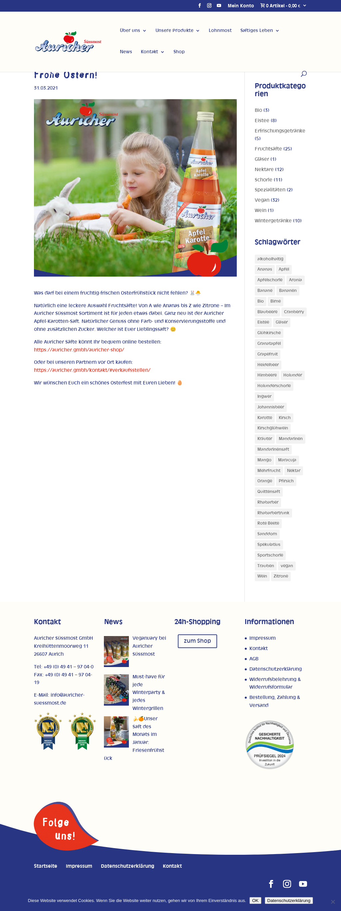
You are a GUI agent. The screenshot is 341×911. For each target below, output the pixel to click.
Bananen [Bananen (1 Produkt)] (288, 291)
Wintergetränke (273, 221)
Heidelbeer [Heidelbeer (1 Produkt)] (268, 365)
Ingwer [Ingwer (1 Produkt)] (264, 396)
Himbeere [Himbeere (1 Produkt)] (267, 375)
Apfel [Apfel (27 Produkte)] (284, 269)
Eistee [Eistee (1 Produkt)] (263, 322)
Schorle (263, 180)
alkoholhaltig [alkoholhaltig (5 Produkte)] (270, 259)
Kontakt (149, 52)
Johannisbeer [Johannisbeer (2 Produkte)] (270, 407)
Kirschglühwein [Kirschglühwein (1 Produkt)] (272, 428)
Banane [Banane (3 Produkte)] (264, 291)
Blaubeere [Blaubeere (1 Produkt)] (267, 312)
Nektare (264, 169)
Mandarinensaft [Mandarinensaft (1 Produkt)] (273, 449)
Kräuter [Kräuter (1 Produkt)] (264, 439)
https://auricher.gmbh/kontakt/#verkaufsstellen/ (92, 370)
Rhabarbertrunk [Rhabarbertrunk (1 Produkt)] (273, 513)
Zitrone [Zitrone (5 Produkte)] (281, 576)
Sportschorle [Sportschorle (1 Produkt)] (270, 555)
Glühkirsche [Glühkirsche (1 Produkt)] (269, 333)
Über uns (130, 31)
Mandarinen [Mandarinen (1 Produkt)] (291, 439)
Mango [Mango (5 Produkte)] (264, 460)
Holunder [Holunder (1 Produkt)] (292, 375)
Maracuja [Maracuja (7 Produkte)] (287, 460)
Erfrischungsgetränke (280, 131)
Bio (258, 110)
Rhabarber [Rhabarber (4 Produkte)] (267, 502)
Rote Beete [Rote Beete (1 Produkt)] (268, 523)
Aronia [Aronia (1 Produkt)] (295, 280)
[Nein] (332, 901)
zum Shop (197, 641)
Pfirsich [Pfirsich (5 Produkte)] (286, 481)
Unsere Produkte (174, 31)
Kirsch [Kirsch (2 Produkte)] (285, 418)
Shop (179, 52)
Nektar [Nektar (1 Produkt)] (293, 471)
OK (255, 900)
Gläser (262, 159)
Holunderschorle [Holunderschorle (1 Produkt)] (274, 386)
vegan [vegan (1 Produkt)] (287, 566)
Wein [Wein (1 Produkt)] (262, 576)
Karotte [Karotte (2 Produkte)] (264, 418)
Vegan (262, 200)
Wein (260, 210)
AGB (253, 659)
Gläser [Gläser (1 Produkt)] (282, 322)
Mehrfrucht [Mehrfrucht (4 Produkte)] (268, 471)
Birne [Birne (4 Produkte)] (275, 301)
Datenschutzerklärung (275, 669)
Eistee (262, 120)
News (126, 52)
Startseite (45, 866)
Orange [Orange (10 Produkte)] (264, 481)
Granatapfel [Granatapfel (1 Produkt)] (269, 343)
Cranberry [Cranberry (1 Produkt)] (294, 312)
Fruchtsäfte (268, 149)
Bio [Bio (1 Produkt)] (260, 301)
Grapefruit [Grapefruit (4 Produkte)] (267, 354)
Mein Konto (241, 6)
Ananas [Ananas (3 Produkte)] (264, 269)
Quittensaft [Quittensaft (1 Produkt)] (268, 492)
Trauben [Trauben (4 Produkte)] (265, 566)
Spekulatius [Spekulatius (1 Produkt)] (268, 545)
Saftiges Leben (256, 31)
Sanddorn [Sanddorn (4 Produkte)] (267, 534)
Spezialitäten (270, 190)
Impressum (262, 638)
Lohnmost (220, 31)
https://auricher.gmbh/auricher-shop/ (79, 350)
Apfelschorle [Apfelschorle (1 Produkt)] (269, 280)
